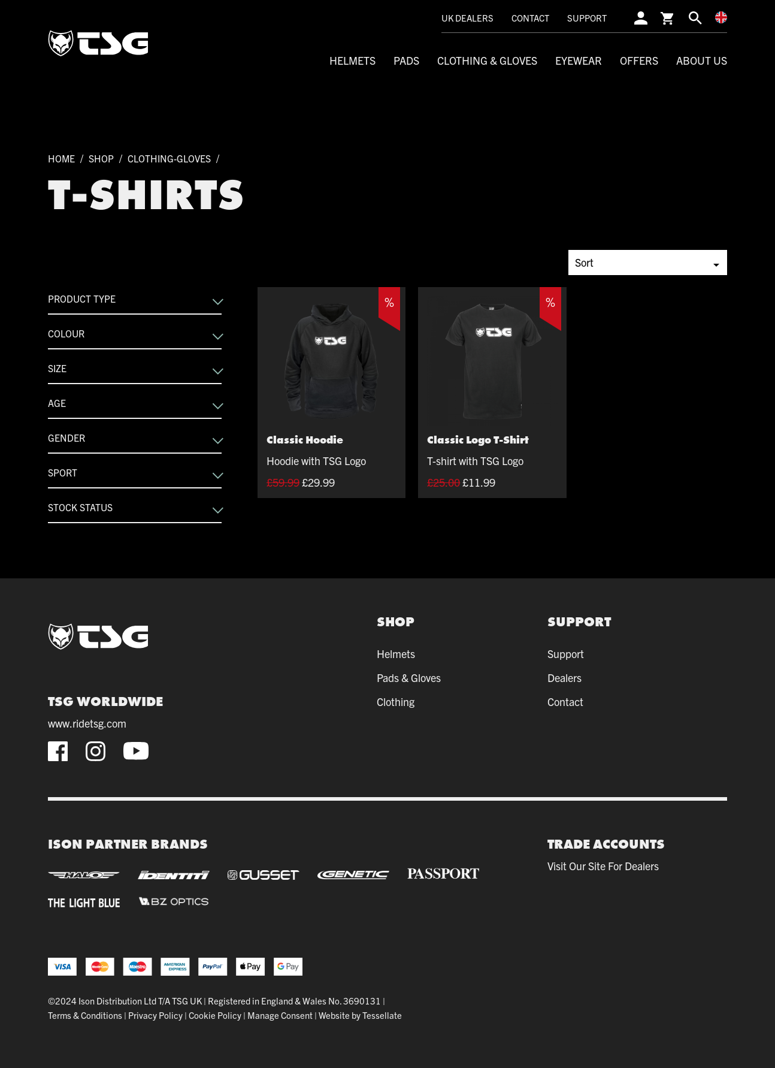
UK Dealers (467, 17)
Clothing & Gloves (487, 60)
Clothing (395, 701)
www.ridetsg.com (87, 723)
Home (61, 158)
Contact (530, 17)
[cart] (668, 17)
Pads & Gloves (409, 677)
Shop (101, 158)
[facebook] (58, 751)
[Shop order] (647, 262)
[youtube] (136, 751)
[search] (695, 17)
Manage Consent (280, 1015)
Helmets (352, 60)
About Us (701, 60)
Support (587, 17)
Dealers (564, 677)
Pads (406, 60)
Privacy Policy (155, 1015)
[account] (641, 17)
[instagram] (95, 751)
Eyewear (578, 60)
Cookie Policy (215, 1015)
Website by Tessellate (360, 1015)
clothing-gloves (169, 158)
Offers (639, 60)
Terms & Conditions (85, 1015)
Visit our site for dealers (603, 866)
